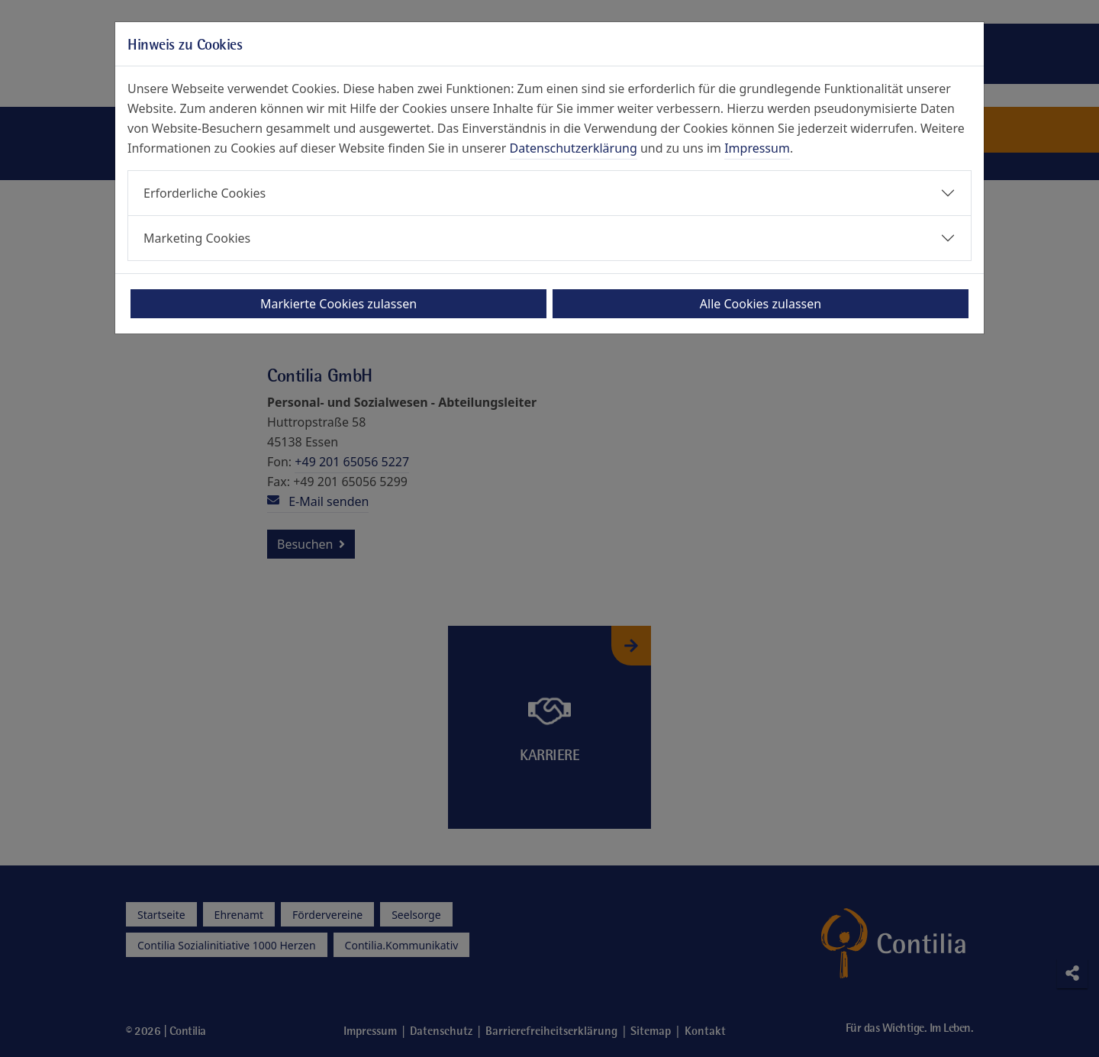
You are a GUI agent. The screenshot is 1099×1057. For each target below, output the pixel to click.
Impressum (757, 148)
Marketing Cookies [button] (196, 238)
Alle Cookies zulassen (760, 303)
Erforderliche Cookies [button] (204, 193)
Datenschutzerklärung (573, 148)
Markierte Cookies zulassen (338, 303)
